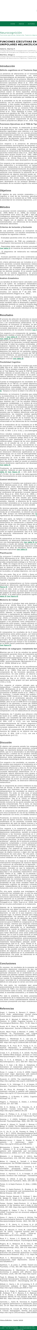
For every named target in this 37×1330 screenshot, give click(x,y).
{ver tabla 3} (5, 339)
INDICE (21, 24)
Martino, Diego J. (7, 55)
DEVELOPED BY (19, 1329)
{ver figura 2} (14, 472)
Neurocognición (11, 32)
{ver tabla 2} (12, 337)
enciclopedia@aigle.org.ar (27, 1328)
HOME (12, 24)
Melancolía (20, 35)
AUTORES (31, 24)
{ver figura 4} (12, 596)
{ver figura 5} (5, 645)
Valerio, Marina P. (7, 49)
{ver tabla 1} (5, 248)
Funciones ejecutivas (7, 35)
